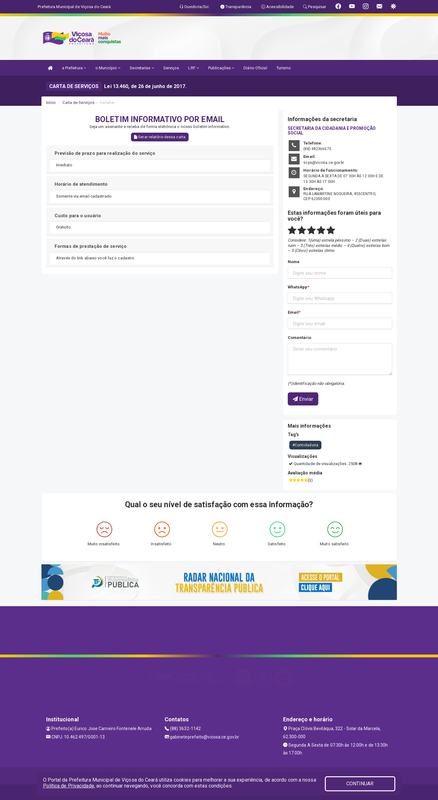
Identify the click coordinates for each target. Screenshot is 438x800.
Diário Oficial (255, 68)
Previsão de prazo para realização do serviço (105, 153)
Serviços (171, 68)
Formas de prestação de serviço (91, 246)
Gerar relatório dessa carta (159, 137)
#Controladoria (305, 445)
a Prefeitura (74, 68)
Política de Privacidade (68, 786)
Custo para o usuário (78, 215)
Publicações (221, 68)
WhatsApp (298, 287)
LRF (193, 68)
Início (51, 102)
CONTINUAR (360, 784)
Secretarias (142, 68)
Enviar (303, 399)
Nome (294, 261)
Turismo (284, 68)
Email (293, 312)
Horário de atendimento (81, 184)
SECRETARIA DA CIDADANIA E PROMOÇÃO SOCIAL (332, 130)
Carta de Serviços (78, 102)
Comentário (299, 337)
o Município (107, 68)
